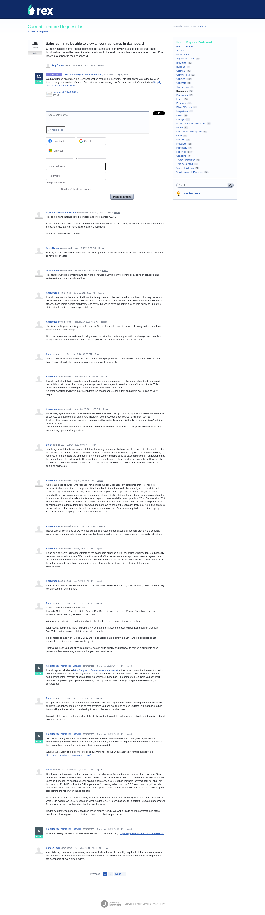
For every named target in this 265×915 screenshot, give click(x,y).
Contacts (180, 79)
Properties (181, 143)
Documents (182, 95)
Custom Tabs (182, 87)
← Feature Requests (38, 31)
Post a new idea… (185, 46)
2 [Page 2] (110, 873)
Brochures (181, 62)
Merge (179, 127)
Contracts (181, 83)
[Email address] (76, 166)
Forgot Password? (56, 182)
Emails (179, 99)
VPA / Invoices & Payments (189, 172)
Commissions (183, 75)
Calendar (181, 71)
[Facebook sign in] (60, 141)
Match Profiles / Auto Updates (191, 123)
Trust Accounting (184, 164)
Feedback (181, 103)
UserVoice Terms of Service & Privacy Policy (145, 904)
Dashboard (205, 42)
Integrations (182, 111)
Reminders (181, 148)
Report (117, 212)
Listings (180, 119)
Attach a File (57, 130)
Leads (179, 115)
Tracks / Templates (185, 160)
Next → (119, 873)
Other (179, 135)
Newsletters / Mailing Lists (189, 131)
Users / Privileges (185, 168)
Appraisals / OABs (185, 58)
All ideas (180, 50)
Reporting (181, 152)
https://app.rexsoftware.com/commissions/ (95, 670)
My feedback (182, 54)
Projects (180, 139)
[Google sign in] (91, 141)
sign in (203, 26)
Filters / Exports (184, 107)
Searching (181, 156)
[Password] (76, 176)
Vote (35, 53)
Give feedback (191, 193)
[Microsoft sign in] (60, 150)
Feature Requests (186, 42)
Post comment (122, 196)
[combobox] (203, 185)
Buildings (181, 67)
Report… (102, 65)
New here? (76, 189)
